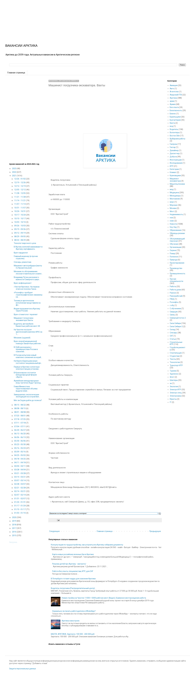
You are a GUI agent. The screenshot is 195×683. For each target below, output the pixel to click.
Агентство (174, 92)
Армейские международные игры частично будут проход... (28, 382)
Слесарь (173, 333)
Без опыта (174, 107)
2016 (14, 532)
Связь (172, 315)
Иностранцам (176, 160)
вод (171, 126)
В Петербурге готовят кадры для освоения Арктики (73, 579)
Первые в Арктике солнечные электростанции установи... (27, 368)
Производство (176, 268)
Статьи (173, 339)
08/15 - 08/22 (20, 405)
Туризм (173, 371)
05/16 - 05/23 (20, 448)
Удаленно (174, 374)
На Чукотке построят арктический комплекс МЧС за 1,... (28, 332)
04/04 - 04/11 (20, 466)
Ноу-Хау (173, 227)
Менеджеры (175, 196)
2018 (14, 525)
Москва (173, 208)
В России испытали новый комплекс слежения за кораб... (28, 356)
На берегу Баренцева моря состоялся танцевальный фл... (28, 362)
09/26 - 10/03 (20, 226)
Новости (173, 224)
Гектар (173, 147)
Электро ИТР (175, 389)
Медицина (174, 192)
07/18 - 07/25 (20, 419)
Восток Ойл (175, 136)
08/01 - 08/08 (20, 412)
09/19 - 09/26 (20, 229)
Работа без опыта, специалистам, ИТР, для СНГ (72, 571)
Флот (172, 377)
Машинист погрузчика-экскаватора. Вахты (24, 319)
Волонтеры (174, 132)
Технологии (175, 362)
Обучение (174, 244)
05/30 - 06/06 (20, 441)
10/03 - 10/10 (20, 222)
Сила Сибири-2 (176, 326)
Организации (175, 247)
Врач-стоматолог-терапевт (26, 314)
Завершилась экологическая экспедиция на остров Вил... (27, 395)
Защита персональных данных (22, 669)
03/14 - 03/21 (20, 477)
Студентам (174, 356)
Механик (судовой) (22, 338)
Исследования (176, 163)
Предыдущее (155, 531)
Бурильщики (175, 117)
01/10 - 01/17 (20, 509)
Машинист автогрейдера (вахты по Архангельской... (28, 267)
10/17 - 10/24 (20, 215)
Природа (173, 260)
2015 (14, 535)
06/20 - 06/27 (20, 430)
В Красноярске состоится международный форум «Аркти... (25, 375)
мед (171, 189)
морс (172, 202)
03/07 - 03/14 (20, 480)
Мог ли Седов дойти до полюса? (28, 400)
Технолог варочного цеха (25, 243)
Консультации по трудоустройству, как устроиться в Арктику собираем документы (87, 545)
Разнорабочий (176, 296)
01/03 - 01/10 (20, 513)
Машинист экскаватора (175, 180)
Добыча (173, 157)
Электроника (175, 396)
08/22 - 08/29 (20, 240)
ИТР (171, 166)
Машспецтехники (177, 184)
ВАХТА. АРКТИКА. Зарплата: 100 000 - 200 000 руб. (73, 634)
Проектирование (177, 263)
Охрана (173, 250)
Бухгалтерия (175, 120)
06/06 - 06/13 (20, 437)
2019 (14, 521)
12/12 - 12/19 (20, 186)
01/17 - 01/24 (20, 506)
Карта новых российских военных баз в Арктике (73, 554)
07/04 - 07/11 (20, 426)
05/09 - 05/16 (20, 452)
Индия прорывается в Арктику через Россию (27, 310)
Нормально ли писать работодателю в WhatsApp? (74, 611)
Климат (173, 172)
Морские (173, 205)
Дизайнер (174, 150)
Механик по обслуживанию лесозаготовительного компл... (28, 272)
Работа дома (175, 290)
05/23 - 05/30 (20, 444)
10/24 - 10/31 (20, 211)
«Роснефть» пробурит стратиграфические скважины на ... (28, 294)
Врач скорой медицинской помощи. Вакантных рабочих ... (28, 342)
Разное (173, 293)
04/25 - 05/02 (20, 455)
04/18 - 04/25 (20, 459)
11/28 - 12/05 (20, 193)
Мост (172, 211)
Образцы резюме (177, 233)
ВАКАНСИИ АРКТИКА (21, 45)
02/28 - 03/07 (20, 484)
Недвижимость (176, 214)
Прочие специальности (176, 280)
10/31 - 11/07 (20, 208)
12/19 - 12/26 (20, 182)
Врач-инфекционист (23, 283)
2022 (14, 172)
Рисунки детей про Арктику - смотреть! (69, 564)
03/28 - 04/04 (20, 470)
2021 (14, 176)
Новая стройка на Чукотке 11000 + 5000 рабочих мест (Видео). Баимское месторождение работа (104, 598)
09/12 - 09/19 (20, 233)
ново (172, 221)
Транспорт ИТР (176, 365)
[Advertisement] (79, 18)
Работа (173, 286)
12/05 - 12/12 (20, 190)
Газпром (173, 144)
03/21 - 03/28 (20, 473)
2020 (14, 517)
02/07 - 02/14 (20, 495)
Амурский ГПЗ (176, 95)
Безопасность (176, 110)
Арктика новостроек (70, 621)
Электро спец (176, 393)
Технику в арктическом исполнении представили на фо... (27, 303)
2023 (14, 168)
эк (171, 383)
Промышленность (177, 273)
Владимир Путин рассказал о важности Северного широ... (27, 278)
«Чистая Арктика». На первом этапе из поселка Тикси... (26, 288)
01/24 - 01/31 (20, 502)
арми (172, 101)
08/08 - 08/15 (20, 408)
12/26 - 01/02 (20, 179)
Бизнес (173, 114)
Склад (172, 329)
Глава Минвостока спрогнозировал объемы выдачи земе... (25, 388)
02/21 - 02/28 (20, 488)
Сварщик (174, 312)
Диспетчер (174, 153)
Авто (172, 88)
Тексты (173, 359)
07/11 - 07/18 (20, 423)
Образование (175, 230)
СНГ (171, 336)
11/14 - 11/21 (20, 200)
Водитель (174, 129)
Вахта (172, 123)
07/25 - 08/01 (20, 416)
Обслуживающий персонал (177, 240)
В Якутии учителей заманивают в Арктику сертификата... (28, 248)
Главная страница (16, 73)
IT (170, 402)
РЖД (172, 299)
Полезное (174, 257)
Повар (172, 253)
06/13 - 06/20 (20, 434)
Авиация (174, 85)
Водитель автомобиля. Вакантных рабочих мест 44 (27, 325)
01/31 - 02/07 (20, 498)
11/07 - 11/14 (20, 204)
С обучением (175, 308)
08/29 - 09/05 (20, 236)
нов (171, 218)
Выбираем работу (177, 139)
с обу (172, 305)
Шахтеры (174, 380)
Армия (173, 104)
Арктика (173, 98)
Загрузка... (13, 542)
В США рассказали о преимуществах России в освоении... (26, 349)
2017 (14, 528)
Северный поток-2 (178, 318)
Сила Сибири (175, 323)
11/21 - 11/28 (20, 197)
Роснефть (174, 302)
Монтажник (175, 199)
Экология (174, 386)
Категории (174, 169)
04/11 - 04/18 (20, 462)
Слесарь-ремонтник (22, 262)
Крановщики (175, 175)
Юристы (173, 399)
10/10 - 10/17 (20, 218)
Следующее (54, 531)
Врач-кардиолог (21, 253)
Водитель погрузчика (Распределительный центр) (73, 588)
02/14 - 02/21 (20, 491)
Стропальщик (176, 353)
